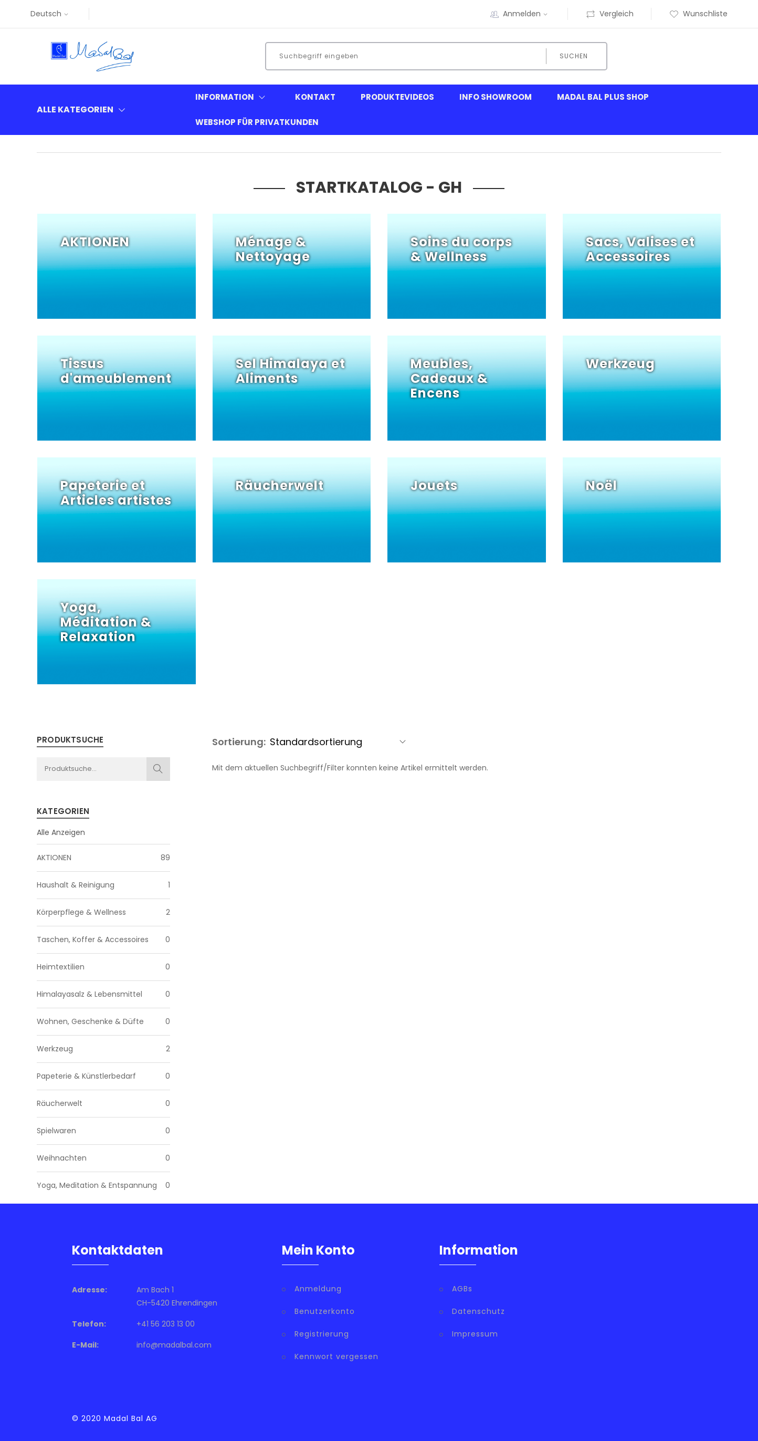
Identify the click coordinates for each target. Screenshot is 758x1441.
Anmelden (526, 13)
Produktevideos (397, 96)
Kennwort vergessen (336, 1356)
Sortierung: (239, 741)
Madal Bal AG (130, 1418)
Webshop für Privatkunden (257, 122)
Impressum (475, 1334)
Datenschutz (478, 1311)
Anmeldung (318, 1288)
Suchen (574, 55)
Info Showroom (495, 96)
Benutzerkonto (324, 1311)
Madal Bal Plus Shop (603, 96)
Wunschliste (698, 13)
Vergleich (610, 13)
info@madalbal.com (174, 1345)
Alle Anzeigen (61, 832)
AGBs (462, 1288)
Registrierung (321, 1334)
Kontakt (315, 96)
